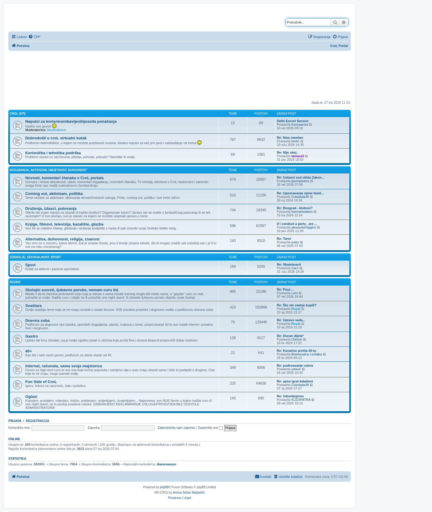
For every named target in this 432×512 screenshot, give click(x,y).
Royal (295, 309)
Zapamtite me (210, 427)
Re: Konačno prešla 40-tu (296, 350)
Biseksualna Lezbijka (306, 354)
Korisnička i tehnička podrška (53, 153)
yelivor (296, 369)
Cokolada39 (300, 197)
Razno (15, 282)
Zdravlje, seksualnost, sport (35, 257)
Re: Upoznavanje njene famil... (300, 193)
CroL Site (18, 113)
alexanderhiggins (303, 227)
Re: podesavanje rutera (295, 365)
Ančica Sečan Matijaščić (189, 492)
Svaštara (33, 305)
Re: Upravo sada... (291, 320)
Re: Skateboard (289, 264)
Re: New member (290, 137)
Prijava (14, 421)
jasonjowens (300, 181)
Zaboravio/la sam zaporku (176, 427)
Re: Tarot (284, 238)
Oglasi (31, 396)
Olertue (296, 339)
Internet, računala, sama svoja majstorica (63, 366)
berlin (295, 141)
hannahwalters (302, 211)
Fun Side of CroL (41, 381)
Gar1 (295, 268)
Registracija (37, 421)
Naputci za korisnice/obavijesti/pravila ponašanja (71, 121)
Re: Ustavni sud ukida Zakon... (300, 177)
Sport (30, 265)
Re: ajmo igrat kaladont (295, 381)
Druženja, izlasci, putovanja (50, 208)
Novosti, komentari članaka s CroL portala (64, 178)
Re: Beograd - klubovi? (294, 208)
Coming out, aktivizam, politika (54, 193)
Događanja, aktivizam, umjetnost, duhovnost (48, 170)
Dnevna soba (37, 320)
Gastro (31, 336)
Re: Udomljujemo (290, 396)
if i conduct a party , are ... (297, 224)
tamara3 (297, 156)
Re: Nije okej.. (287, 152)
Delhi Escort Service (292, 121)
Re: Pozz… (285, 289)
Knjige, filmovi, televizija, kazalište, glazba (64, 224)
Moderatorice (56, 130)
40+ (28, 351)
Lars (294, 293)
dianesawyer (166, 464)
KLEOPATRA (300, 399)
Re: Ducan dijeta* (290, 336)
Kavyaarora (299, 124)
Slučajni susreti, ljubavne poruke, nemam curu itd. (72, 290)
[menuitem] (34, 36)
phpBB (164, 487)
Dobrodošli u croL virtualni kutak (56, 138)
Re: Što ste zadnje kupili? (296, 305)
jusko (295, 242)
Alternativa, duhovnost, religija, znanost (62, 239)
